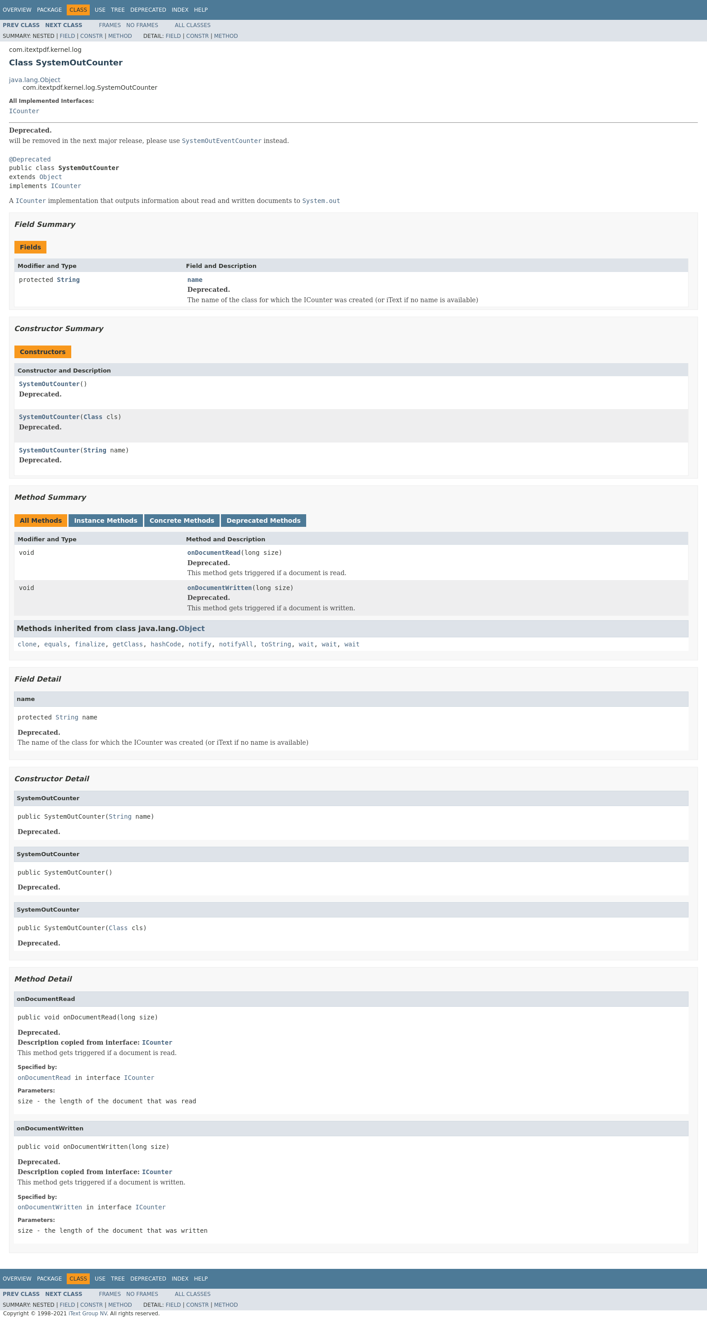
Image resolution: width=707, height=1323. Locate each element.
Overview (17, 10)
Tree (118, 10)
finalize (89, 644)
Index (180, 10)
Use (100, 10)
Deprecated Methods (263, 520)
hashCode (166, 644)
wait (306, 644)
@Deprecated (30, 159)
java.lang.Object (34, 79)
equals (55, 644)
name (195, 279)
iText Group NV (88, 1313)
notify (199, 644)
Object (50, 176)
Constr (91, 36)
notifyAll (236, 644)
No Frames (142, 25)
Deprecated (148, 10)
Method (120, 36)
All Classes (193, 25)
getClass (128, 644)
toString (276, 644)
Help (201, 10)
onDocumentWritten (220, 587)
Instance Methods (105, 520)
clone (27, 644)
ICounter (24, 111)
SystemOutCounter (49, 383)
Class (92, 416)
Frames (110, 25)
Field (67, 36)
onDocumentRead (214, 552)
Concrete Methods (182, 520)
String (68, 279)
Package (49, 10)
